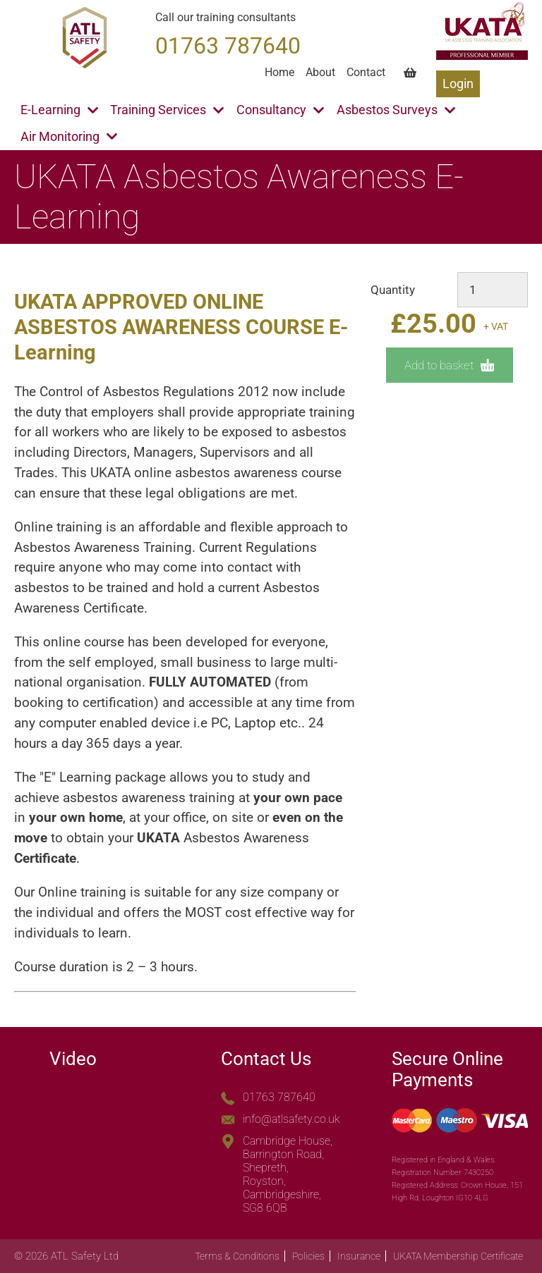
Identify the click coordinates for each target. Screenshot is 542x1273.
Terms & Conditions (237, 1256)
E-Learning (59, 110)
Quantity (393, 290)
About (320, 72)
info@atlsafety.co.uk (291, 1119)
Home (279, 72)
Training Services (167, 110)
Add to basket (449, 365)
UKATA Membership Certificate (458, 1256)
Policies (308, 1256)
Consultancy (280, 110)
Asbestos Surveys (396, 110)
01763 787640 (279, 1097)
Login (458, 84)
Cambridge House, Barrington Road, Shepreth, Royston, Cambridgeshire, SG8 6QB (287, 1174)
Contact (366, 72)
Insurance (358, 1256)
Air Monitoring (68, 137)
